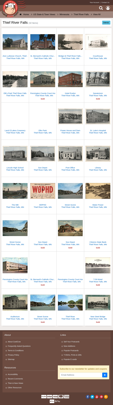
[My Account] (108, 8)
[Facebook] (87, 397)
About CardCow (14, 342)
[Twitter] (92, 397)
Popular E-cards (70, 359)
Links (63, 335)
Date (105, 23)
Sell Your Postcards (72, 342)
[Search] (101, 8)
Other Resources (15, 388)
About (7, 335)
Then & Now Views (15, 383)
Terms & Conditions (16, 351)
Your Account (94, 2)
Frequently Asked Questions (19, 346)
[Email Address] (81, 375)
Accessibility (13, 374)
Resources (10, 367)
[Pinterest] (101, 397)
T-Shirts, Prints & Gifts (73, 355)
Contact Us (105, 2)
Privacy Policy (13, 355)
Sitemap (11, 359)
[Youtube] (97, 397)
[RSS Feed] (106, 397)
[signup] (104, 375)
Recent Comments (15, 379)
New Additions (69, 346)
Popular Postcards (71, 351)
